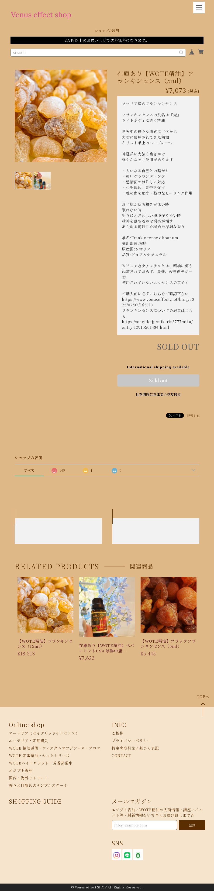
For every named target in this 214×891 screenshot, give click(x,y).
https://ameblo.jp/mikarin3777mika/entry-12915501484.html (157, 324)
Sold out (158, 380)
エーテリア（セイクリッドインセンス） (44, 733)
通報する (193, 415)
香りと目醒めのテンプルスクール (38, 785)
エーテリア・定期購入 (28, 741)
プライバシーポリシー (131, 741)
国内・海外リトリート (28, 778)
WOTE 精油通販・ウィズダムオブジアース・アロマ (55, 748)
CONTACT (121, 755)
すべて (29, 470)
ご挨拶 (118, 733)
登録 (192, 825)
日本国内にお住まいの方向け (158, 394)
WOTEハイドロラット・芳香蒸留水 (40, 763)
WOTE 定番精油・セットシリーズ (39, 755)
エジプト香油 (20, 770)
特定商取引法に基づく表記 (135, 748)
